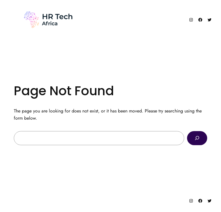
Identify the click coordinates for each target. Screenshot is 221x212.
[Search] (197, 138)
